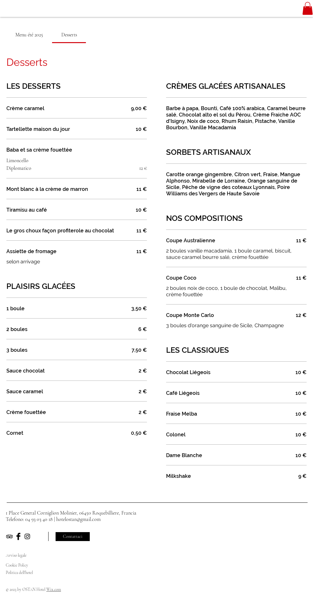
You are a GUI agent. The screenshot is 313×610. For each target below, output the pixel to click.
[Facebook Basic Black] (18, 536)
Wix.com (53, 589)
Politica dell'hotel (20, 572)
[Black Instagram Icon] (27, 536)
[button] (307, 8)
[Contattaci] (73, 536)
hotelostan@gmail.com (78, 519)
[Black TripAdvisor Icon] (9, 536)
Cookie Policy (17, 565)
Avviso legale (16, 555)
